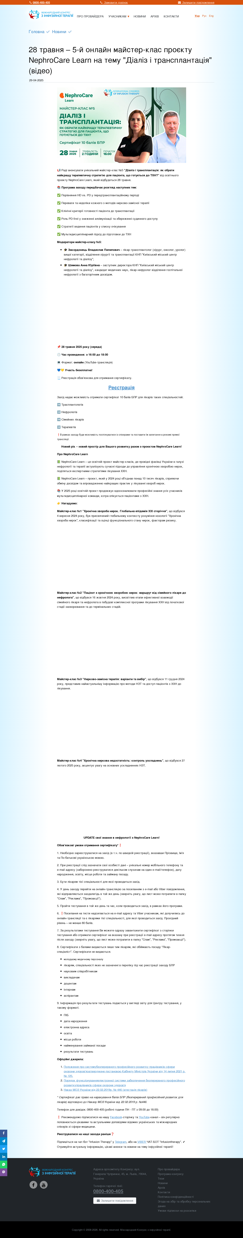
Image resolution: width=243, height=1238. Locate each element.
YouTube (144, 1117)
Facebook (116, 1117)
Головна (36, 31)
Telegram (120, 1141)
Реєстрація (121, 387)
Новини (59, 31)
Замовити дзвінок (113, 2)
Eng (211, 15)
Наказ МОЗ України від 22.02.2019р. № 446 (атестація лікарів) (105, 1089)
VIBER (142, 1141)
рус (204, 15)
